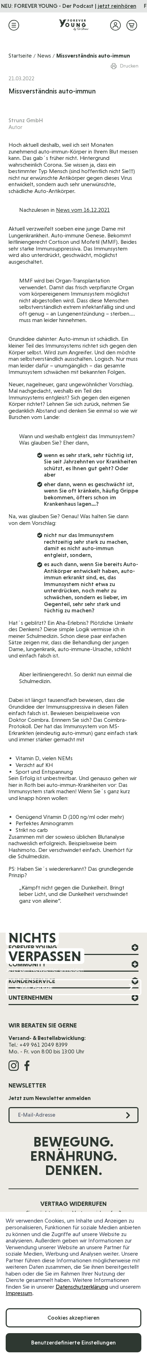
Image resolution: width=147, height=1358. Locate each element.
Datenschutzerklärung (82, 1286)
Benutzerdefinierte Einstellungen (73, 1342)
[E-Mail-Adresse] (73, 987)
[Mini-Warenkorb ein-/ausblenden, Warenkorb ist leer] (131, 25)
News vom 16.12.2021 (83, 209)
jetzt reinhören (122, 5)
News (44, 55)
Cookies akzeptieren (73, 1317)
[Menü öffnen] (14, 25)
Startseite (20, 55)
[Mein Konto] (115, 25)
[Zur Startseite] (73, 25)
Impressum (19, 1293)
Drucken (124, 66)
